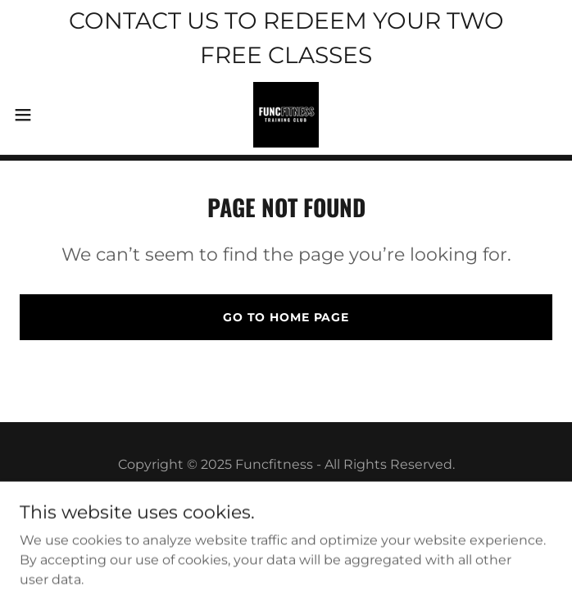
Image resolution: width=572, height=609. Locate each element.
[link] (286, 115)
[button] (48, 114)
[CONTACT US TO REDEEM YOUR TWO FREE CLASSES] (286, 37)
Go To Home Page (286, 317)
